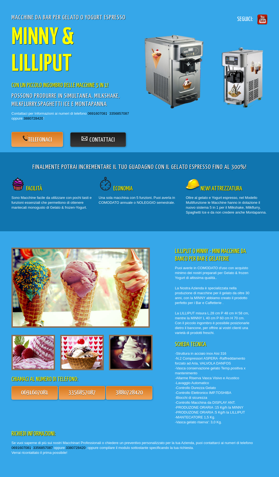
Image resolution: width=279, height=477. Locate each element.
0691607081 (97, 113)
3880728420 (33, 118)
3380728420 (76, 448)
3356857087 (119, 113)
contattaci (102, 140)
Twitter (262, 19)
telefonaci (40, 140)
